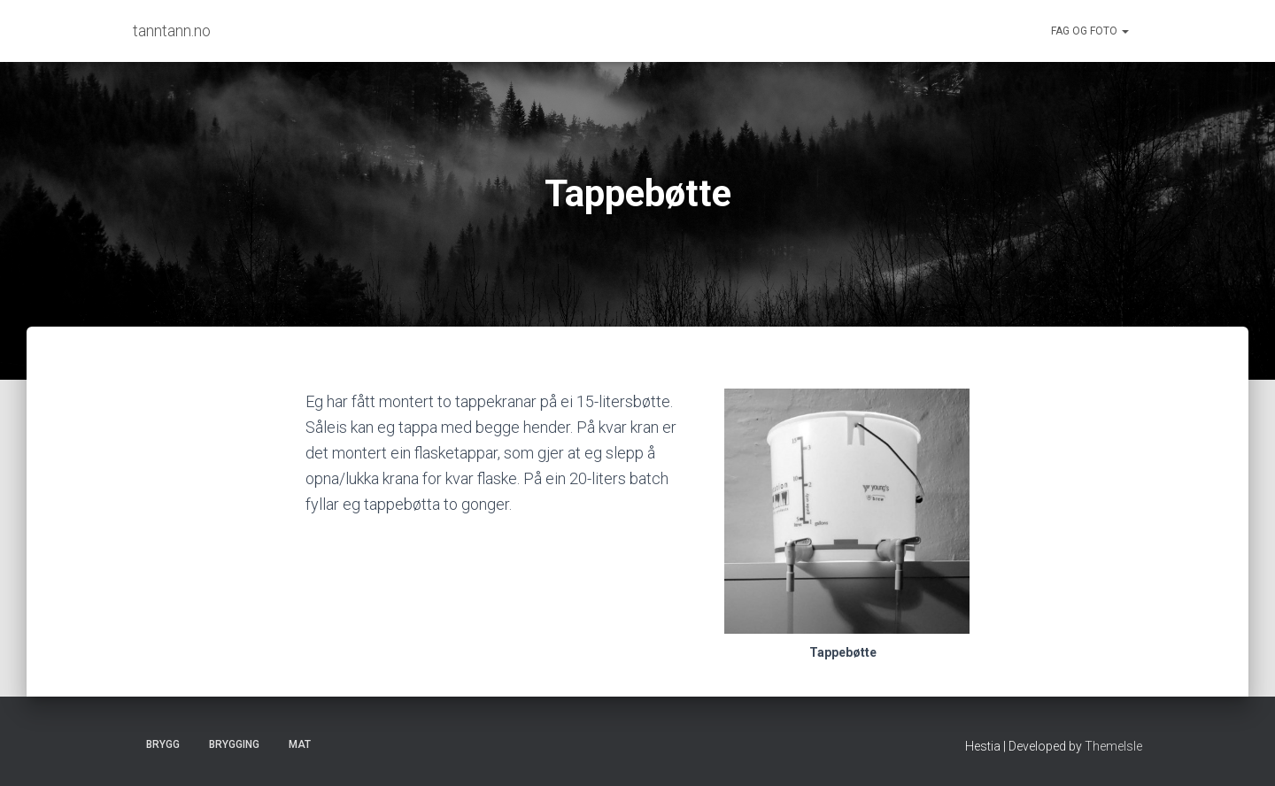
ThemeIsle (1113, 746)
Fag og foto (1090, 31)
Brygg (163, 744)
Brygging (234, 744)
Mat (300, 744)
